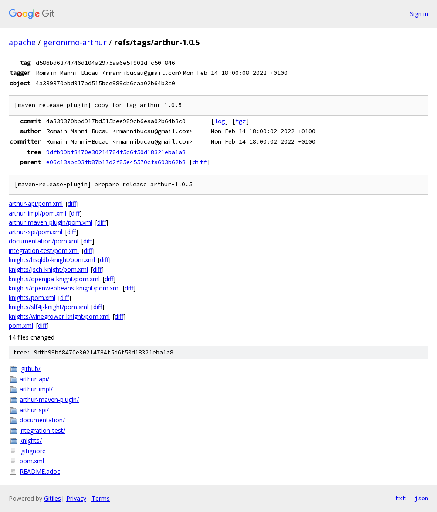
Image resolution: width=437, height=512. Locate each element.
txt (400, 498)
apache (22, 42)
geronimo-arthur (75, 42)
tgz (240, 121)
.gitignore (33, 451)
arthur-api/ (34, 379)
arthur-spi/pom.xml (35, 232)
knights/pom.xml (32, 297)
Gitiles (52, 498)
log (219, 121)
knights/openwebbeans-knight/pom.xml (64, 288)
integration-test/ (42, 430)
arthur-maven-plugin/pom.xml (50, 222)
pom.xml (21, 325)
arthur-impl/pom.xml (37, 213)
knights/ (31, 440)
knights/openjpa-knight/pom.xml (54, 279)
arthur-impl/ (36, 389)
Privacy (76, 498)
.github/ (30, 368)
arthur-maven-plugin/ (49, 399)
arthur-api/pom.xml (36, 203)
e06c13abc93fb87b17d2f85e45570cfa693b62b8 (116, 162)
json (421, 498)
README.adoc (40, 471)
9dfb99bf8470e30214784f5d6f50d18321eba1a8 (116, 152)
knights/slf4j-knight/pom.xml (48, 307)
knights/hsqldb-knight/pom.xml (52, 260)
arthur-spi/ (34, 410)
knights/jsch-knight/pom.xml (48, 269)
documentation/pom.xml (43, 241)
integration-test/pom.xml (44, 250)
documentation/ (42, 420)
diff (200, 162)
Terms (100, 498)
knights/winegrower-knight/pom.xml (59, 316)
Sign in (419, 14)
